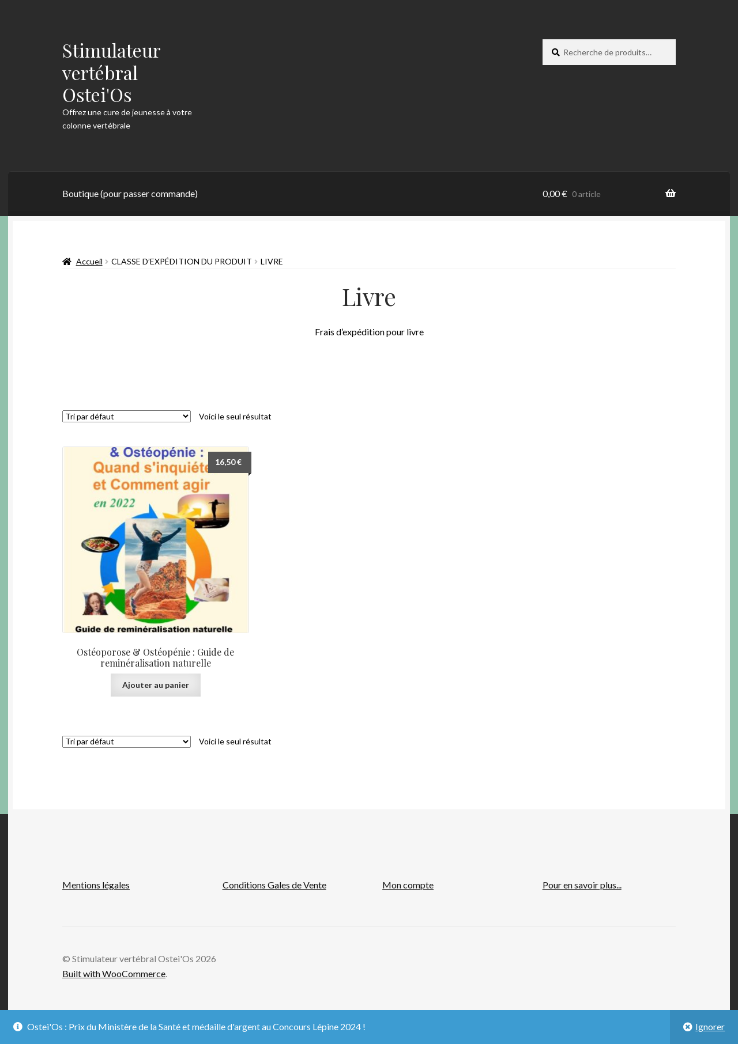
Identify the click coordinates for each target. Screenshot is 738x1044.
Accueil (89, 261)
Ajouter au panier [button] (155, 685)
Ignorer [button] (710, 1026)
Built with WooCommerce (113, 973)
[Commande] (126, 416)
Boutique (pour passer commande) (130, 193)
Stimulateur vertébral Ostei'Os (111, 72)
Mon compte (408, 884)
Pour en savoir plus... (582, 884)
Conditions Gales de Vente (274, 884)
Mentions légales (96, 884)
